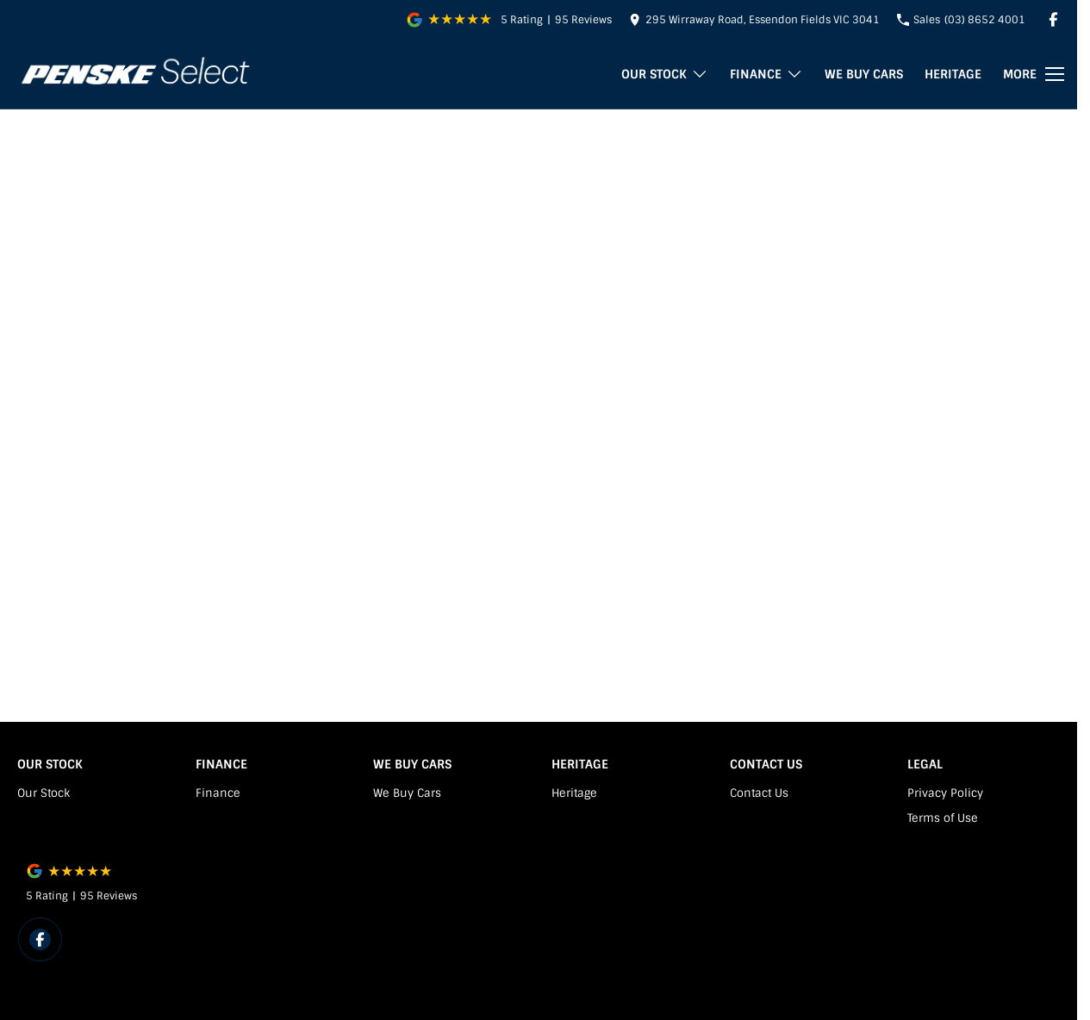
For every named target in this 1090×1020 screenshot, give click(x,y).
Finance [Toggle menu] (766, 74)
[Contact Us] (754, 19)
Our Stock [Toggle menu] (664, 74)
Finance (218, 793)
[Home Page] (134, 74)
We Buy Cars (864, 74)
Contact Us (759, 793)
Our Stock (43, 793)
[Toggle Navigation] (1033, 74)
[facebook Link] (1053, 19)
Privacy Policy (945, 793)
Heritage (953, 74)
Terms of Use (942, 818)
